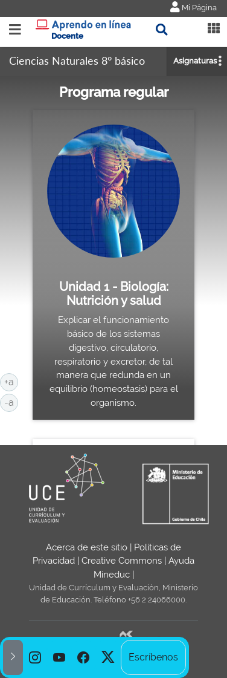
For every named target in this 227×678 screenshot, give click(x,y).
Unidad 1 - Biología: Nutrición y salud (113, 293)
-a (11, 401)
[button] (13, 657)
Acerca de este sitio (86, 547)
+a (11, 381)
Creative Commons (122, 560)
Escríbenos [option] (153, 657)
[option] (35, 657)
